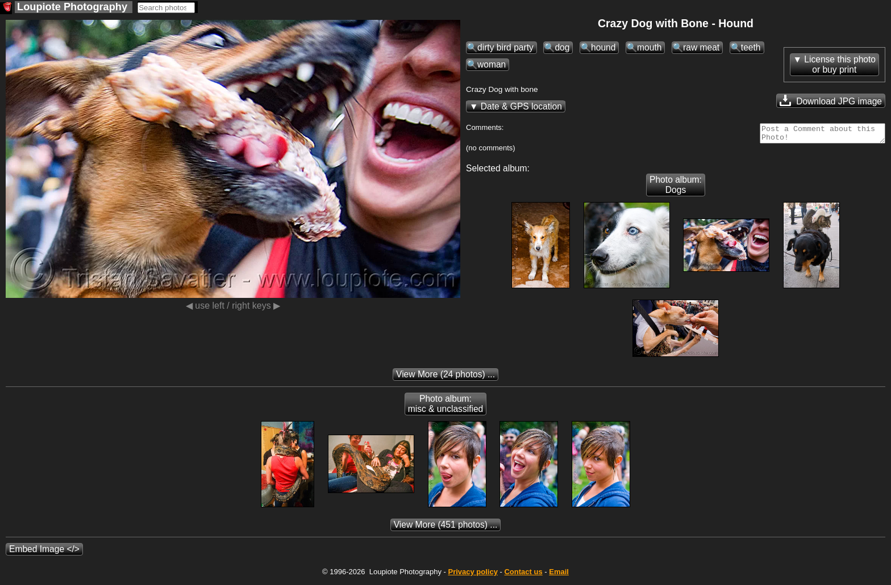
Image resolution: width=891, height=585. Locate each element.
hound (603, 47)
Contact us (523, 575)
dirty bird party (505, 47)
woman (491, 64)
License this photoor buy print (840, 64)
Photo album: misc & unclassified (446, 407)
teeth (751, 47)
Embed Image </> (44, 552)
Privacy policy (472, 575)
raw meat (701, 47)
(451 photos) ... (446, 528)
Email (559, 575)
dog (562, 47)
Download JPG (831, 100)
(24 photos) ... (445, 377)
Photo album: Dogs (675, 188)
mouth (649, 47)
